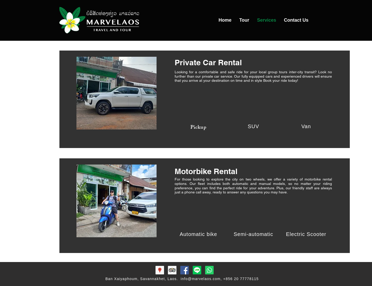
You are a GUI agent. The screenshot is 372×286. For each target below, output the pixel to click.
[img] (201, 105)
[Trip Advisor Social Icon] (172, 270)
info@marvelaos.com (200, 279)
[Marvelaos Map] (160, 270)
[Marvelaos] (197, 270)
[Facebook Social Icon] (184, 270)
